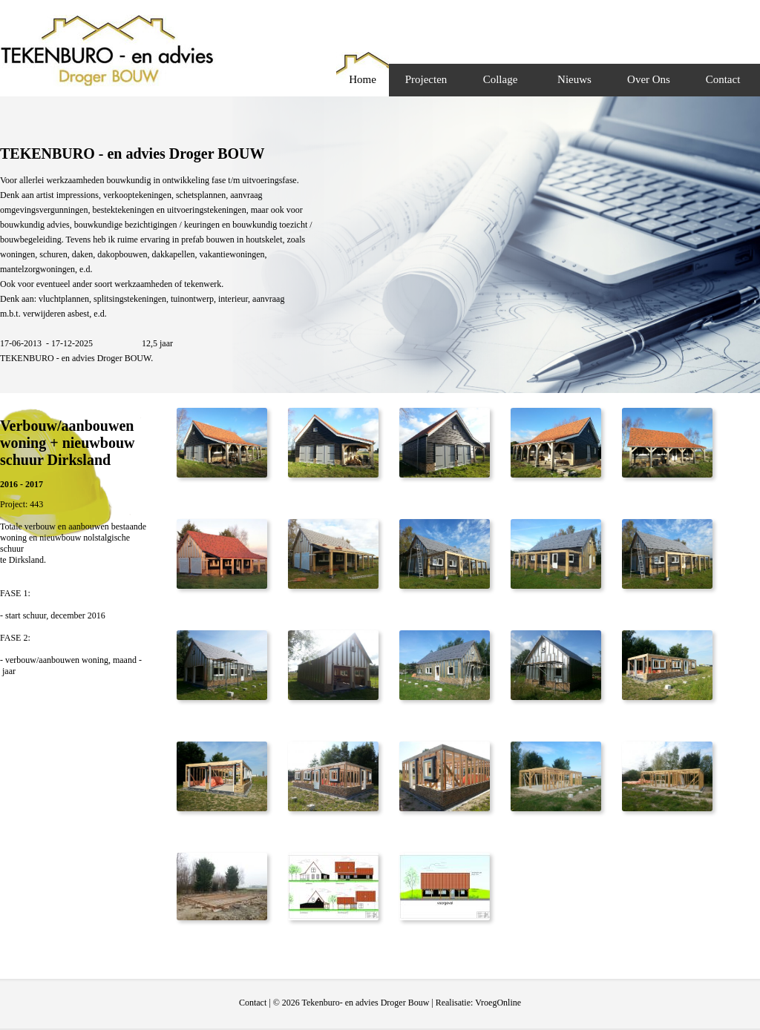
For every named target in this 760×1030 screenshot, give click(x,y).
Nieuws (574, 79)
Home (362, 79)
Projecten (426, 79)
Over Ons (648, 79)
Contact (723, 79)
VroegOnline (498, 1002)
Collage (500, 79)
